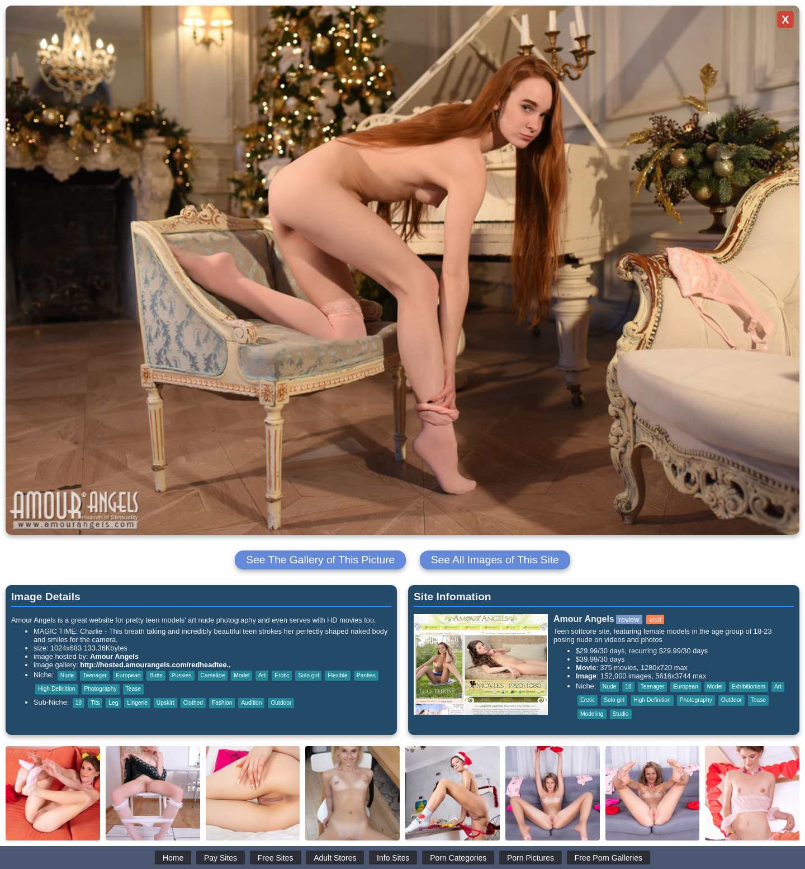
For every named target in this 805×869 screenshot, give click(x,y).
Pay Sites (220, 857)
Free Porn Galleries (608, 857)
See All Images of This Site (495, 560)
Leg (113, 703)
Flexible (337, 675)
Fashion (222, 703)
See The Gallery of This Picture (320, 560)
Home (173, 857)
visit (655, 619)
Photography (100, 689)
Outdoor (281, 703)
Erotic (281, 675)
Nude (67, 675)
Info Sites (393, 857)
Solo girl (308, 675)
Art (262, 675)
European (128, 675)
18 (78, 703)
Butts (155, 675)
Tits (95, 703)
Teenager (95, 675)
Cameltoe (213, 675)
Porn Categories (458, 857)
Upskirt (165, 703)
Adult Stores (335, 857)
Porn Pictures (530, 857)
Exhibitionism (748, 686)
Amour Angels (114, 656)
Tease (133, 689)
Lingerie (137, 703)
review (629, 619)
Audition (251, 703)
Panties (366, 675)
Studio (621, 714)
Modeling (592, 714)
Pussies (182, 675)
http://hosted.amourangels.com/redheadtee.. (155, 665)
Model (241, 675)
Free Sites (275, 857)
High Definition (56, 689)
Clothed (193, 703)
